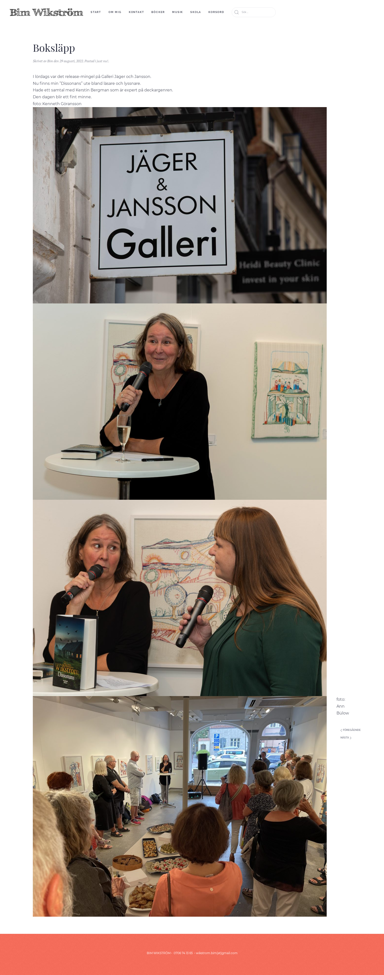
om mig (114, 12)
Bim (50, 61)
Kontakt (136, 12)
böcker (158, 12)
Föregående (350, 730)
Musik (177, 12)
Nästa (345, 737)
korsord (216, 12)
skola (195, 12)
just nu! (102, 61)
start (96, 12)
